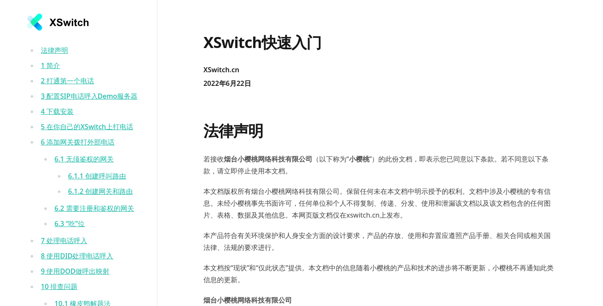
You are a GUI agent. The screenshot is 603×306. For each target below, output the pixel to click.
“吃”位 (69, 223)
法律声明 (54, 50)
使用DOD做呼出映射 (75, 271)
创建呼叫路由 (97, 176)
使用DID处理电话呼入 (77, 256)
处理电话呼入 (64, 240)
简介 (50, 65)
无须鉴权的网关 (84, 159)
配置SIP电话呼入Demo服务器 (89, 96)
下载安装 (57, 111)
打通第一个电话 (67, 80)
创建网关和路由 (100, 191)
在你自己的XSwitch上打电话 (87, 126)
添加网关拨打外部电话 (77, 142)
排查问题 (59, 286)
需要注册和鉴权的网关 (94, 208)
